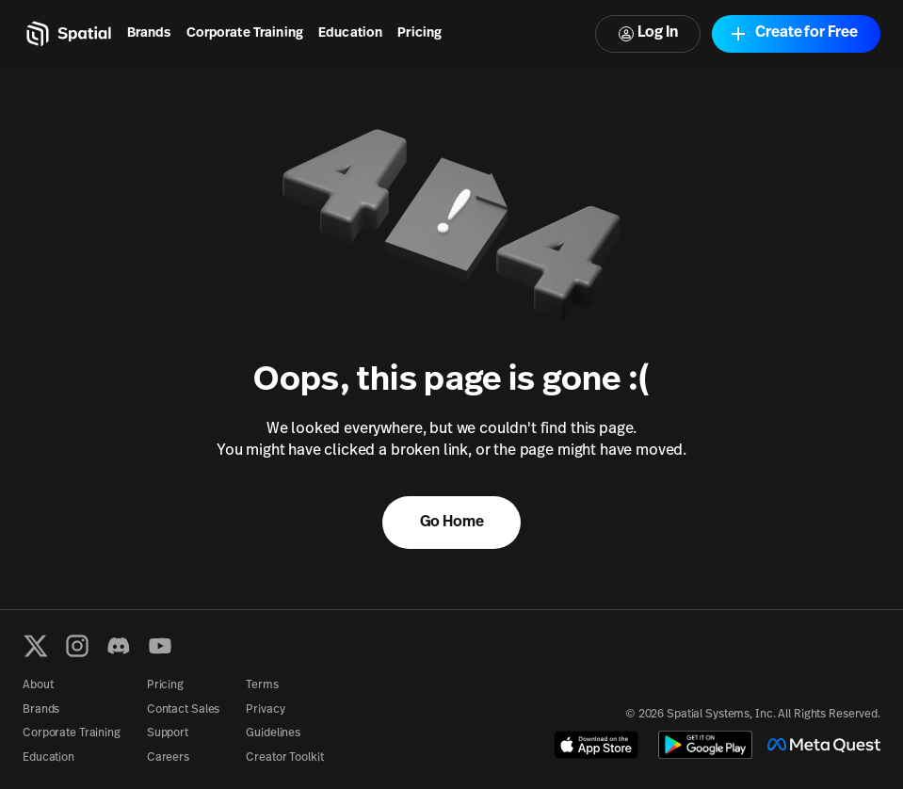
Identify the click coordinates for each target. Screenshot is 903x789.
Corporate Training (245, 33)
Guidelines (273, 733)
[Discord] (118, 646)
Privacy (265, 710)
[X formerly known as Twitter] (36, 646)
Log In (648, 33)
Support (167, 733)
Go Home (452, 522)
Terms (262, 685)
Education (350, 33)
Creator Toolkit (284, 758)
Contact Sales (183, 710)
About (38, 685)
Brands (149, 33)
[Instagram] (77, 646)
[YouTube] (160, 646)
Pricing (419, 33)
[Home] (67, 34)
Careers (168, 758)
